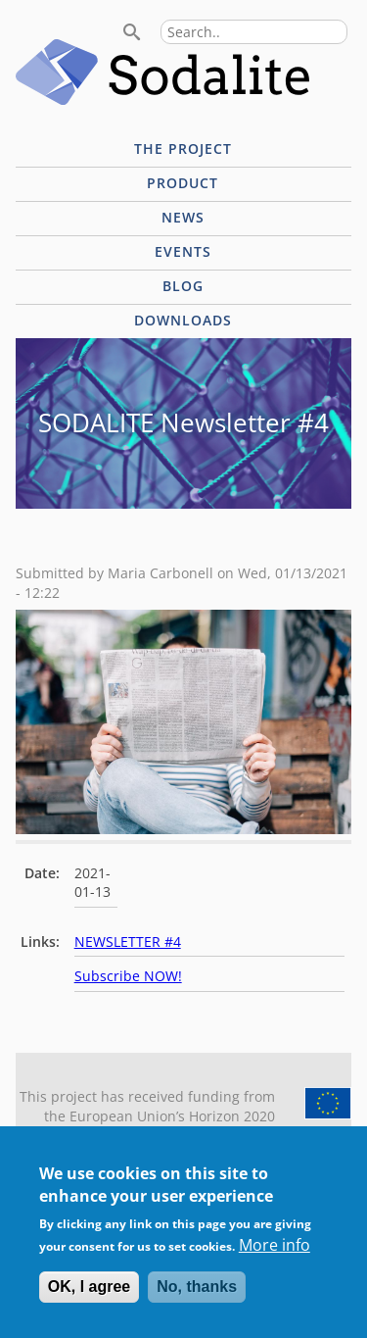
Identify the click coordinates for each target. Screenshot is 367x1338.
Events (183, 251)
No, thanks (197, 1298)
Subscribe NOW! (128, 975)
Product (182, 182)
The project (183, 148)
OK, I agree (89, 1298)
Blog (183, 285)
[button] (183, 828)
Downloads (183, 320)
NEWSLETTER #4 (127, 941)
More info (274, 1255)
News (183, 217)
